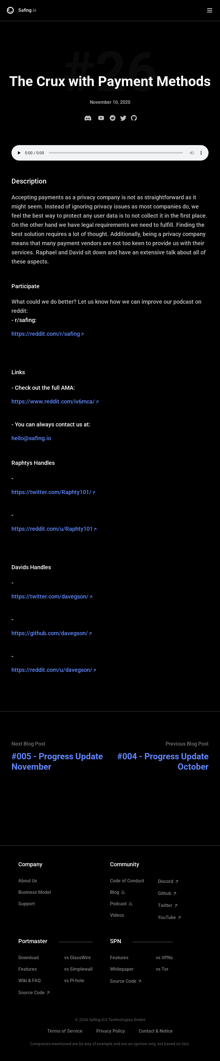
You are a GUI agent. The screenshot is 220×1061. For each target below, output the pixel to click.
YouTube (167, 917)
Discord (166, 881)
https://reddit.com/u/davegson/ (51, 669)
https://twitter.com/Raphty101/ (51, 492)
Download (28, 957)
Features (27, 969)
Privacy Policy (110, 1031)
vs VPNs (164, 957)
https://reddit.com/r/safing (45, 333)
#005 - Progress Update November (57, 761)
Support (26, 903)
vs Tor (162, 969)
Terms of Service (64, 1031)
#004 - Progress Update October (163, 761)
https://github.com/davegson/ (49, 633)
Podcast (118, 903)
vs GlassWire (77, 957)
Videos (117, 915)
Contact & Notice (156, 1031)
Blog (114, 892)
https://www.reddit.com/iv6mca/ (53, 401)
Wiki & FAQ (29, 980)
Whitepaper (122, 969)
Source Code (32, 992)
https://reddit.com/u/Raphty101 (52, 528)
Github (165, 893)
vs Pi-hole (74, 980)
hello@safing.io (31, 438)
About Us (27, 880)
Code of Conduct (127, 880)
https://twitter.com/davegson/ (50, 596)
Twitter (166, 905)
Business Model (34, 892)
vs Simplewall (78, 969)
